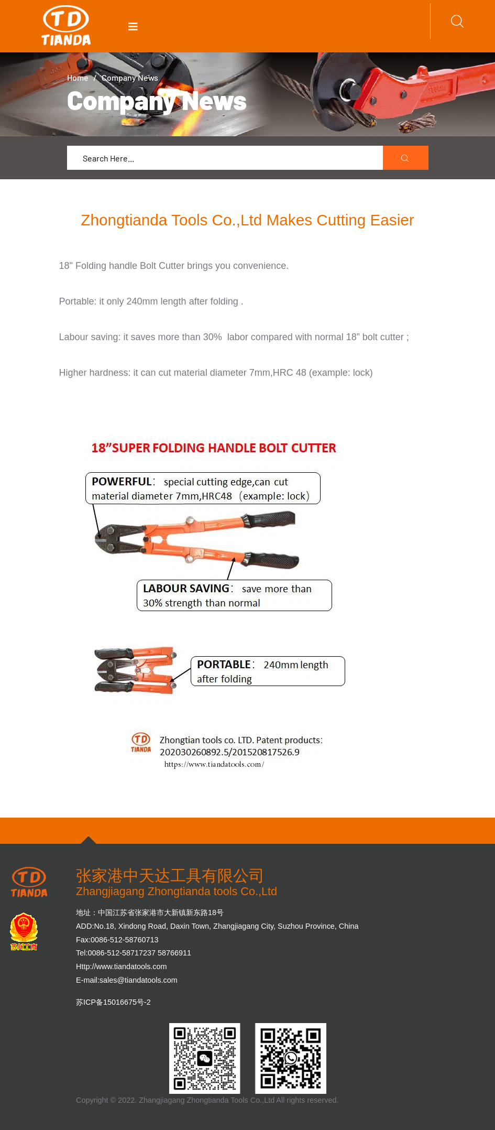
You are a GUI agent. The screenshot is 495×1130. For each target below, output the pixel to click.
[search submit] (406, 158)
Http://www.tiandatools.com (121, 966)
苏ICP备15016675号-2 (113, 1002)
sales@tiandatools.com (139, 980)
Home (78, 77)
